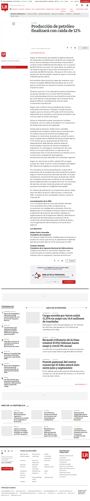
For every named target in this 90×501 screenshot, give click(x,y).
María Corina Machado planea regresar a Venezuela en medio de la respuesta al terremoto (21, 417)
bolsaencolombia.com (65, 490)
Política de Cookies (64, 472)
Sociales (22, 481)
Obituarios (35, 473)
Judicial (46, 426)
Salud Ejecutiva (48, 477)
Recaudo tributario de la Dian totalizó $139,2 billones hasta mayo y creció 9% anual (61, 343)
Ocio (45, 473)
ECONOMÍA (21, 9)
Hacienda (6, 339)
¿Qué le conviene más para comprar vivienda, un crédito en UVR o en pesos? (21, 431)
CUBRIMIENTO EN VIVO (10, 311)
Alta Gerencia (36, 454)
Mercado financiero (44, 14)
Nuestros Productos (65, 459)
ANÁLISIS (57, 9)
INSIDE (86, 9)
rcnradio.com (51, 493)
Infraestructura (36, 470)
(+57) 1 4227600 (6, 462)
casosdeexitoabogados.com (9, 493)
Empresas (23, 464)
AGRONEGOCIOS (50, 9)
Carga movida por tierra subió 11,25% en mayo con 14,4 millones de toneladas (63, 318)
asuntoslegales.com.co (8, 490)
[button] (32, 275)
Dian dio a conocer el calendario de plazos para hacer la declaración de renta (11, 344)
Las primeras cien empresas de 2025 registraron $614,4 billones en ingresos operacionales (11, 331)
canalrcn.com (42, 493)
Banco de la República (58, 14)
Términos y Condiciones (66, 466)
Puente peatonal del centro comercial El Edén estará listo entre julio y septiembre (61, 365)
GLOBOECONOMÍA (40, 9)
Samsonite (69, 14)
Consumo (23, 460)
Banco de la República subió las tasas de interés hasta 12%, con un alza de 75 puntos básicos (12, 317)
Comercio (76, 426)
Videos (34, 481)
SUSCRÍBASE (85, 1)
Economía (47, 460)
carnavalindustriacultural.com (28, 493)
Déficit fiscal (14, 16)
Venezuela (17, 410)
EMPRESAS (28, 9)
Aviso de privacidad (64, 464)
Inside (46, 470)
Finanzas (22, 466)
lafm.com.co (71, 493)
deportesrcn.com (16, 495)
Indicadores (23, 470)
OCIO (33, 9)
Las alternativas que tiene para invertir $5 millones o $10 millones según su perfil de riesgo (12, 383)
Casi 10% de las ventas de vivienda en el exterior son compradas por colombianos (50, 416)
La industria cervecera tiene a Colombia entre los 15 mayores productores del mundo (80, 433)
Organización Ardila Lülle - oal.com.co (82, 492)
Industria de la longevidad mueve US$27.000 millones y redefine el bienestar (81, 416)
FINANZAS (15, 9)
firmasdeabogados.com (51, 490)
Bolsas (6, 377)
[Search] (77, 5)
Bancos (16, 426)
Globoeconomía (49, 466)
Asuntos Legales (24, 456)
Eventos (46, 464)
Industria (7, 325)
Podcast (22, 477)
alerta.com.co (5, 495)
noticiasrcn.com (61, 493)
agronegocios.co (21, 490)
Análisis (46, 454)
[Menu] (10, 9)
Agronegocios (24, 454)
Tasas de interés (32, 14)
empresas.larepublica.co (35, 490)
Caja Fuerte (35, 456)
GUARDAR (83, 48)
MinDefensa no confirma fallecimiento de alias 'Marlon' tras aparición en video (50, 432)
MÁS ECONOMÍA (80, 384)
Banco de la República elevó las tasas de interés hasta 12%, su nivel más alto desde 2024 (12, 369)
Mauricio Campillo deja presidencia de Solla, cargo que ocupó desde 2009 (12, 356)
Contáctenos (63, 461)
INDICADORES (80, 9)
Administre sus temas (9, 67)
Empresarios (76, 14)
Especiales (35, 464)
